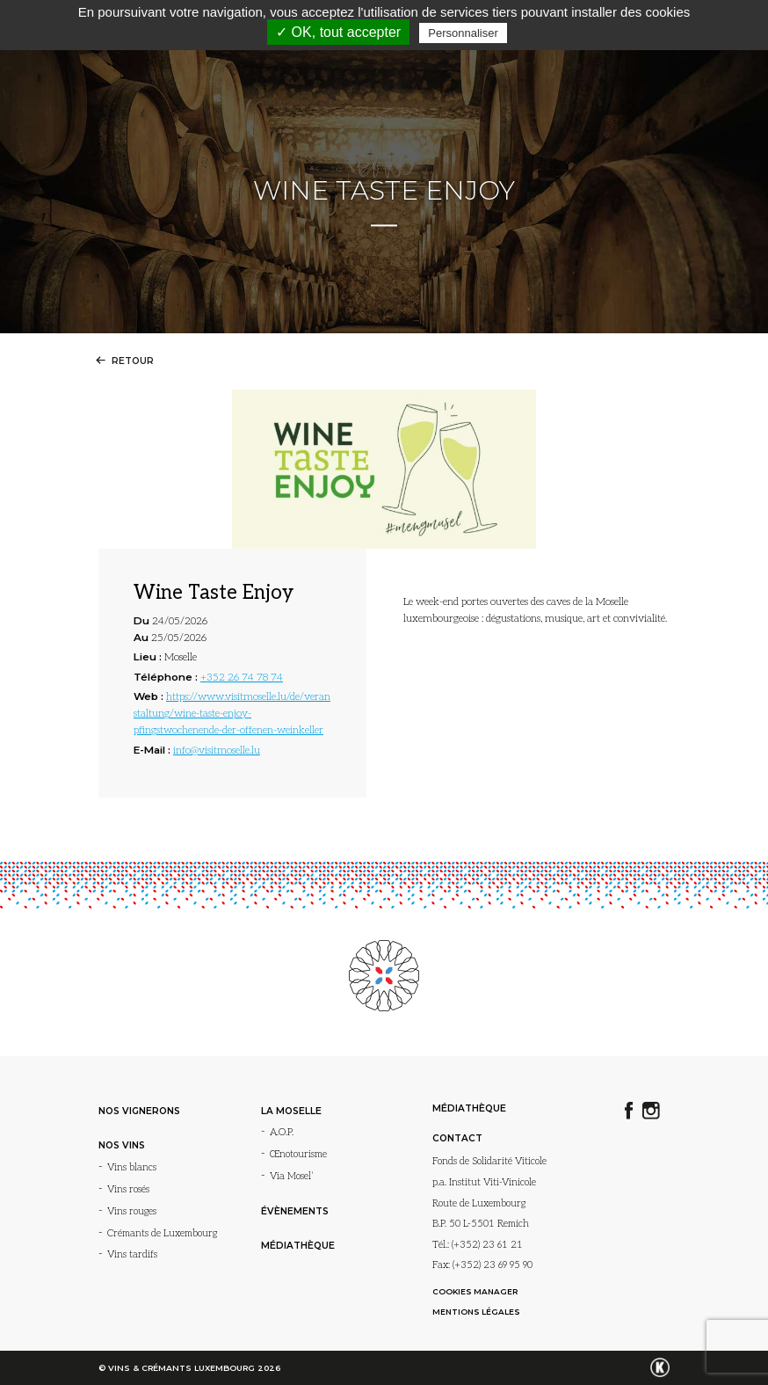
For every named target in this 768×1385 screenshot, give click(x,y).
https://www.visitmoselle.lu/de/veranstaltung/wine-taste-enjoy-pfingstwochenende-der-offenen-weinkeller (232, 713)
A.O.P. (281, 1132)
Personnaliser (463, 33)
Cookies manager (475, 1291)
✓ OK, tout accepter (338, 32)
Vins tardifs (132, 1254)
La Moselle (291, 1111)
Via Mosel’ (292, 1176)
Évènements (295, 1211)
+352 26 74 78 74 (241, 677)
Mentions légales (476, 1311)
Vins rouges (131, 1211)
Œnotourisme (298, 1154)
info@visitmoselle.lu (216, 750)
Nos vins (121, 1145)
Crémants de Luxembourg (162, 1233)
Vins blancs (131, 1167)
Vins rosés (128, 1189)
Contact (457, 1138)
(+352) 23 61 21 (487, 1244)
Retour (122, 361)
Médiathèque (298, 1245)
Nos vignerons (139, 1111)
